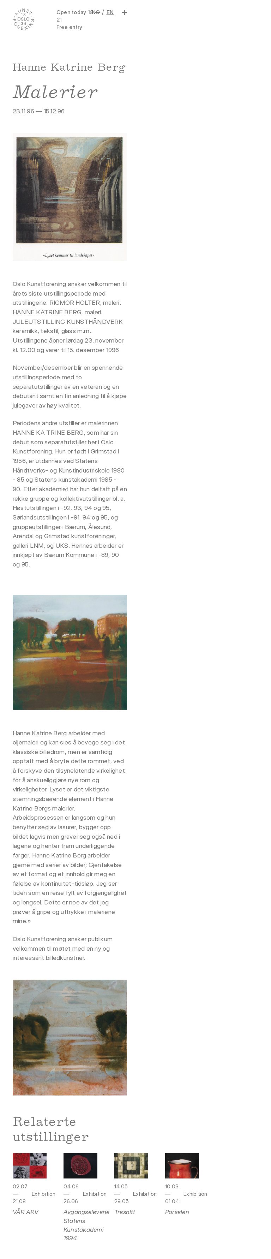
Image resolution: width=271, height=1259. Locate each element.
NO (96, 12)
